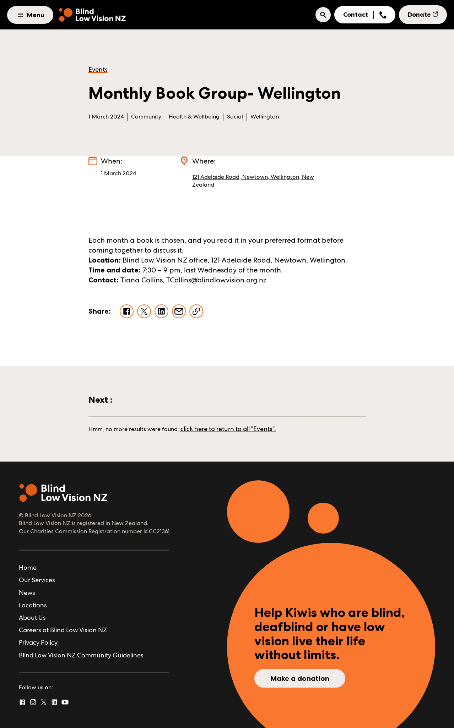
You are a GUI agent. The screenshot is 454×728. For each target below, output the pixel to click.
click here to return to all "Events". (228, 429)
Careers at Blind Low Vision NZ (63, 630)
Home (28, 567)
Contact (355, 14)
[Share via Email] (179, 311)
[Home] (92, 15)
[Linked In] (54, 702)
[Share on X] (144, 311)
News (27, 593)
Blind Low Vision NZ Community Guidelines (81, 655)
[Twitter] (43, 702)
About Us (32, 617)
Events (98, 69)
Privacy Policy (38, 642)
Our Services (37, 580)
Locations (33, 605)
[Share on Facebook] (127, 311)
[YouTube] (65, 702)
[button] (323, 14)
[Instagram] (33, 702)
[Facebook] (22, 702)
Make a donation (299, 678)
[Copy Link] (196, 311)
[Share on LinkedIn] (161, 311)
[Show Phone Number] (383, 14)
